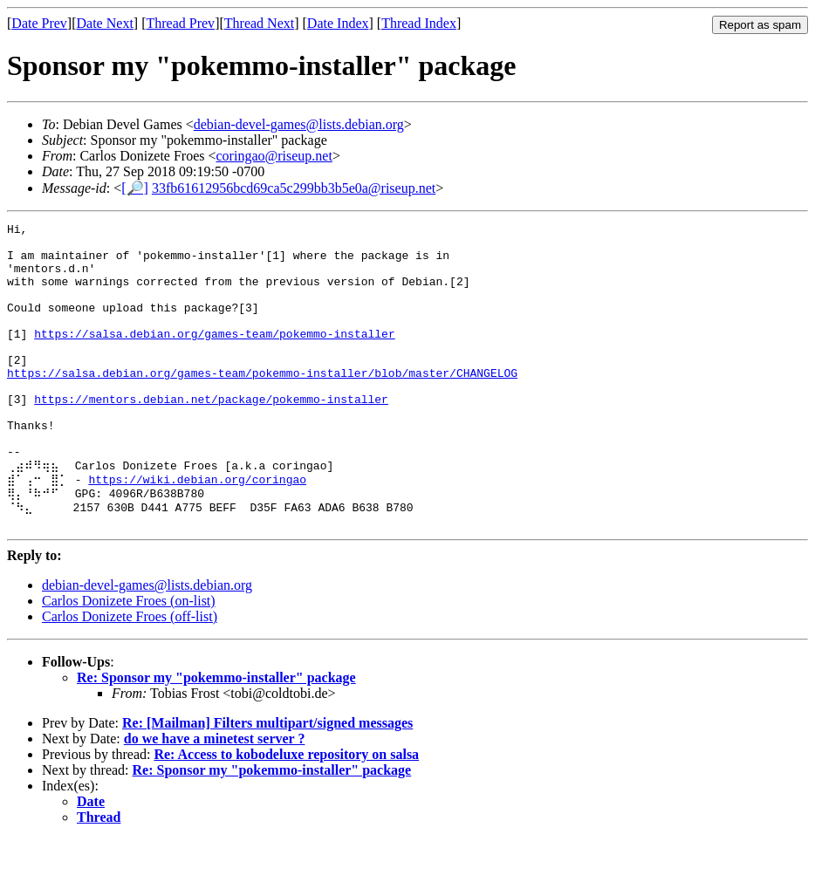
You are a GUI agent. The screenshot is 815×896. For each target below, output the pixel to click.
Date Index (338, 23)
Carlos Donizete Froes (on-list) (129, 657)
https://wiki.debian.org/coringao (197, 529)
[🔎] (134, 188)
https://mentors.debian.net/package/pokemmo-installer (211, 435)
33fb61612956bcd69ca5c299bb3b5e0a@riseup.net (293, 188)
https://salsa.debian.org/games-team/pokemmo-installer (214, 357)
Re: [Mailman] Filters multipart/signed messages (267, 779)
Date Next (105, 23)
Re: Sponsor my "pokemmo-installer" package (216, 734)
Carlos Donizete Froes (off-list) (129, 673)
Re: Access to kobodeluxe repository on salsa (286, 811)
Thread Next (259, 23)
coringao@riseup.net (274, 155)
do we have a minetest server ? (214, 795)
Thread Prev (180, 23)
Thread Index (418, 23)
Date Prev (39, 23)
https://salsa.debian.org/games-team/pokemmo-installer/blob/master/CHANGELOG (262, 404)
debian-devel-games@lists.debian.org (299, 124)
